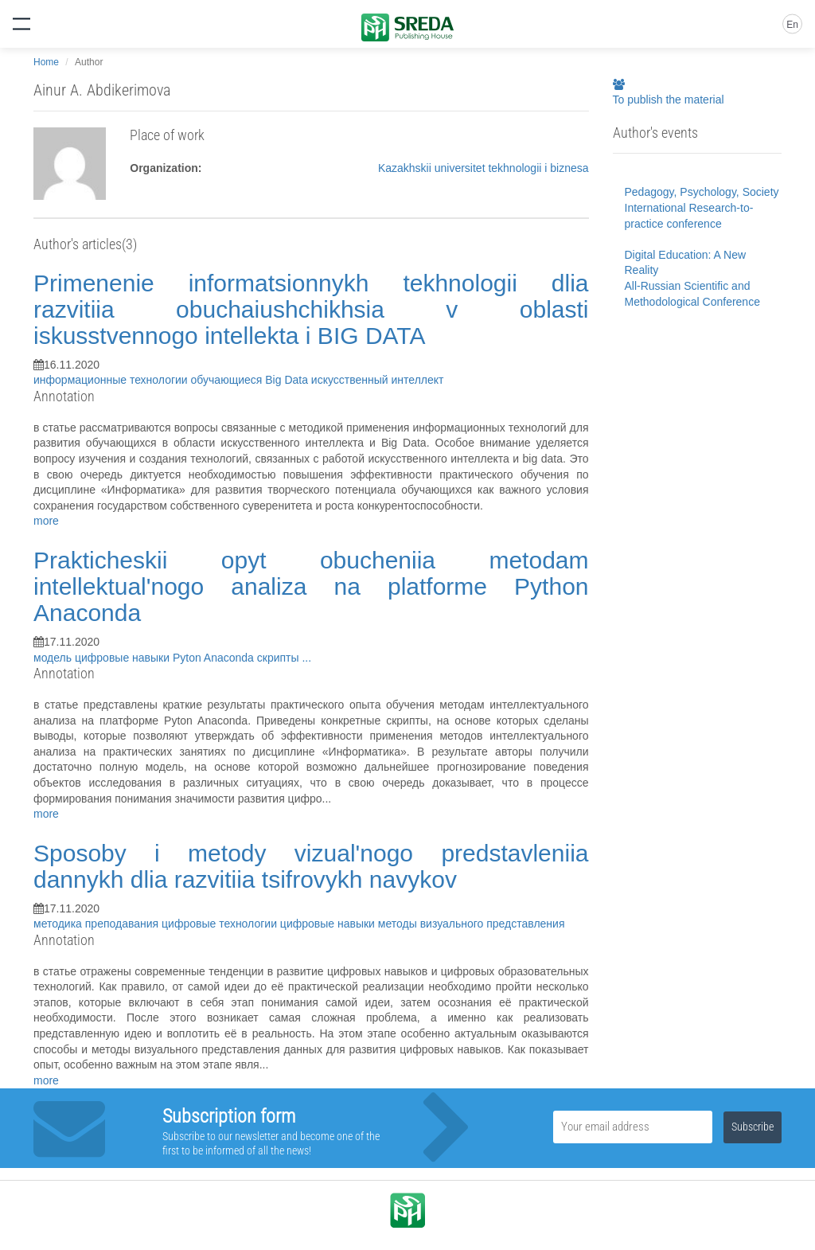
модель (54, 657)
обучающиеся (228, 379)
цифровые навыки (124, 657)
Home (46, 62)
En (792, 24)
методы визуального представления (471, 923)
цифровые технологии (221, 923)
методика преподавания (97, 923)
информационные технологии (112, 379)
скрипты (279, 657)
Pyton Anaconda (215, 657)
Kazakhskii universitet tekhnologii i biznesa (483, 168)
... (306, 657)
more (46, 520)
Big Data (288, 379)
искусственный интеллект (377, 379)
